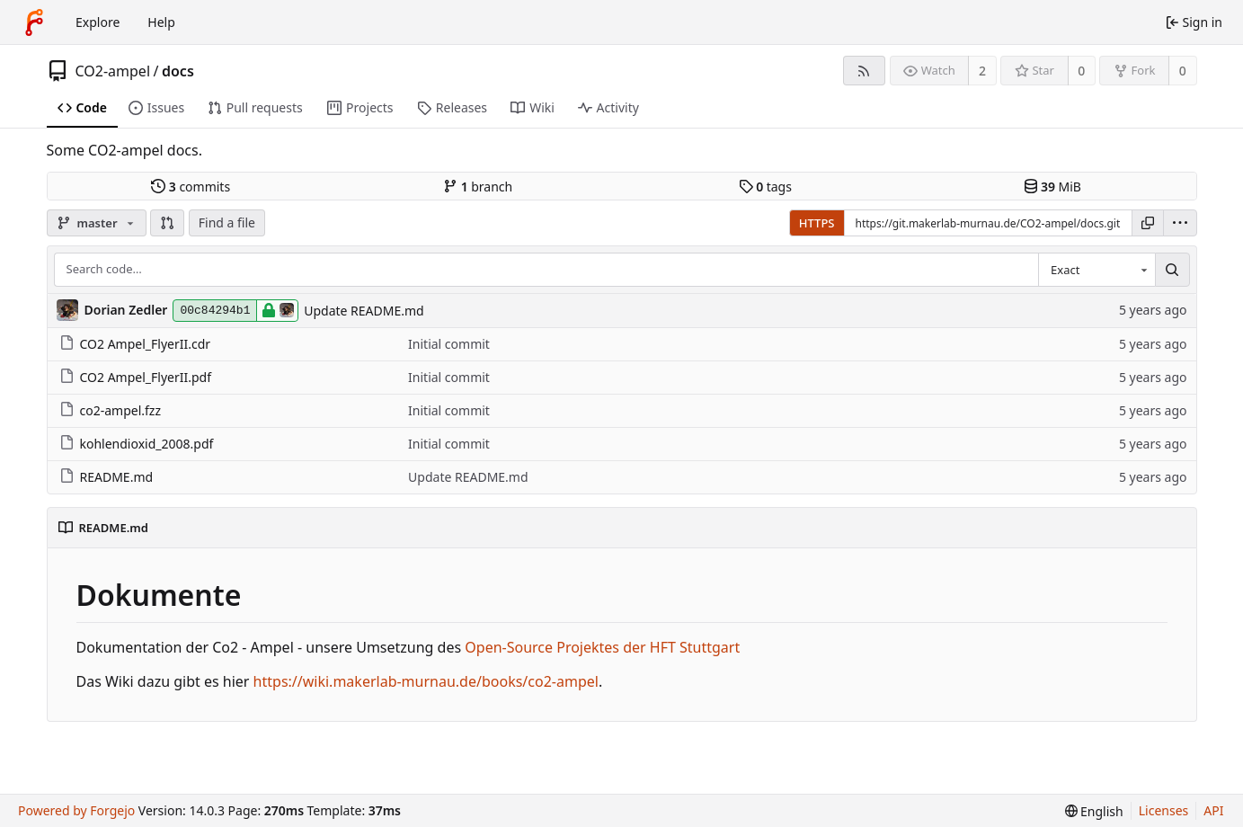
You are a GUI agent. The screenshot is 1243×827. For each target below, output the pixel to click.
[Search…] (1172, 270)
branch (477, 186)
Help (161, 22)
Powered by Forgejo (76, 810)
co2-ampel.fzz (110, 410)
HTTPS (817, 223)
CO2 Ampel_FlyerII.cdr (135, 343)
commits (190, 186)
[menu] (1180, 222)
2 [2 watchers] (982, 70)
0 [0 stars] (1081, 70)
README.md (106, 476)
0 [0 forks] (1182, 70)
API (1213, 810)
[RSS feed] (864, 70)
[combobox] (1096, 270)
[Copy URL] (1148, 222)
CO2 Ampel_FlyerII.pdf (135, 377)
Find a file (227, 222)
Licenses (1164, 810)
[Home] (34, 22)
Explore (97, 22)
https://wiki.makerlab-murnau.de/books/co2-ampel (426, 681)
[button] (167, 222)
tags (765, 186)
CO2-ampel (113, 71)
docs (178, 71)
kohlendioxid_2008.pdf (136, 443)
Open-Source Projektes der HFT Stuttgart (602, 647)
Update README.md (364, 310)
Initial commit (449, 343)
